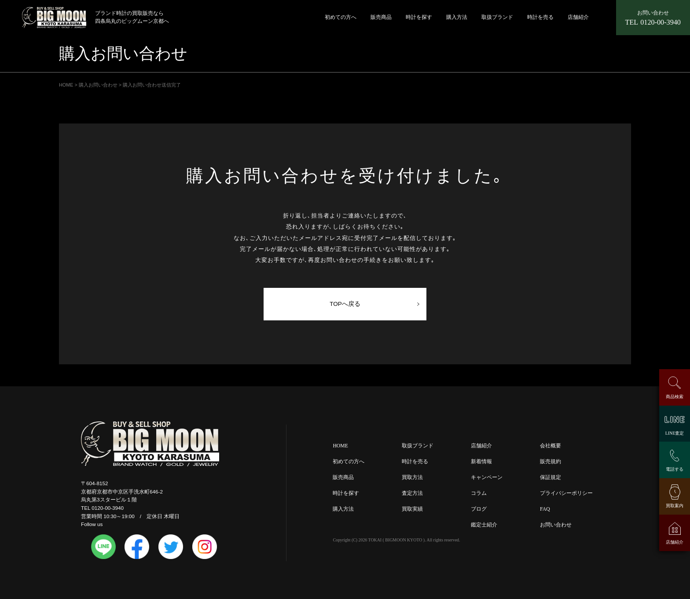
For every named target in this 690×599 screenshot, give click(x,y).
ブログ (479, 509)
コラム (479, 493)
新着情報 (481, 462)
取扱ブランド (497, 17)
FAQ (545, 509)
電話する (674, 469)
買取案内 (674, 505)
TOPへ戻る (345, 304)
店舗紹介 (578, 17)
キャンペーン (487, 477)
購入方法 (456, 17)
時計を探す (419, 17)
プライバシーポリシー (566, 493)
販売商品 (381, 17)
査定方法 (412, 493)
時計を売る (540, 17)
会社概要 (550, 446)
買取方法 (412, 477)
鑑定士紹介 (484, 525)
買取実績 (412, 509)
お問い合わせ (556, 525)
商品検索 (674, 396)
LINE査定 (674, 433)
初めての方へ (340, 17)
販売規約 (550, 462)
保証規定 (550, 477)
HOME (340, 446)
